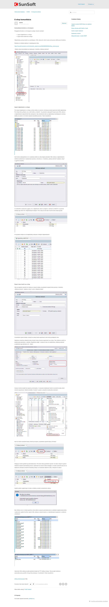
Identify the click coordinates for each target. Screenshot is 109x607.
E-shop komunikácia (36, 12)
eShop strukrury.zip (19, 579)
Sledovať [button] (64, 23)
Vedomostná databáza (19, 12)
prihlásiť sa (31, 598)
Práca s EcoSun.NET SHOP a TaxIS (79, 28)
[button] (30, 584)
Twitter (63, 584)
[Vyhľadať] (82, 12)
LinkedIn (66, 584)
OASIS (28, 12)
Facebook (60, 584)
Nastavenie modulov (76, 33)
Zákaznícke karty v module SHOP (79, 36)
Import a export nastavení (77, 30)
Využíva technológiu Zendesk (99, 601)
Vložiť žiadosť (81, 4)
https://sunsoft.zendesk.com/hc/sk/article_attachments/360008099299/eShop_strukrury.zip (36, 46)
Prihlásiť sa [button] (91, 4)
